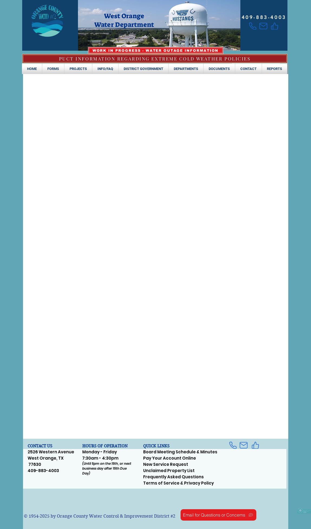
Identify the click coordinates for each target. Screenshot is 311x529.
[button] (53, 68)
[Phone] (252, 26)
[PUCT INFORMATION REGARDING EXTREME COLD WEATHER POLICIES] (154, 58)
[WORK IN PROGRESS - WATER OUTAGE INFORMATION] (155, 50)
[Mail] (263, 26)
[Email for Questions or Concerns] (218, 515)
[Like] (274, 26)
